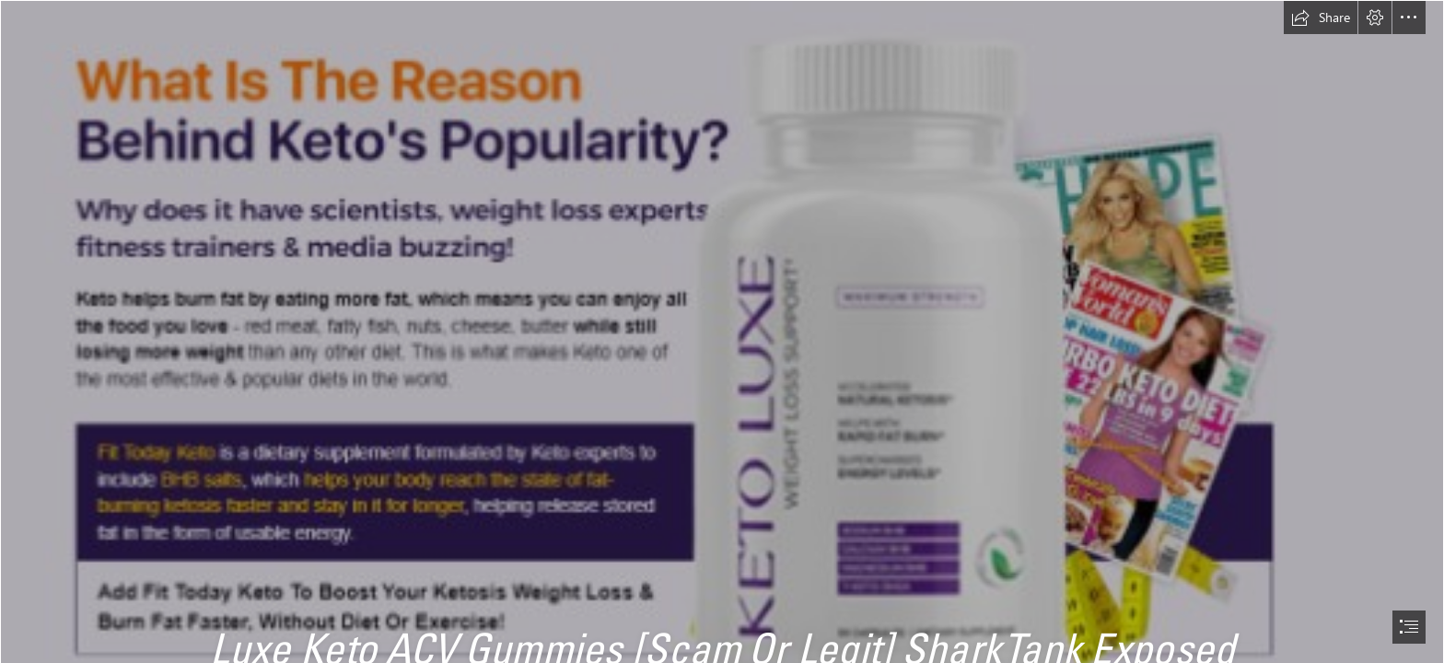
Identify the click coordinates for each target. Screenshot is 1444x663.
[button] (1320, 17)
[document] (722, 331)
